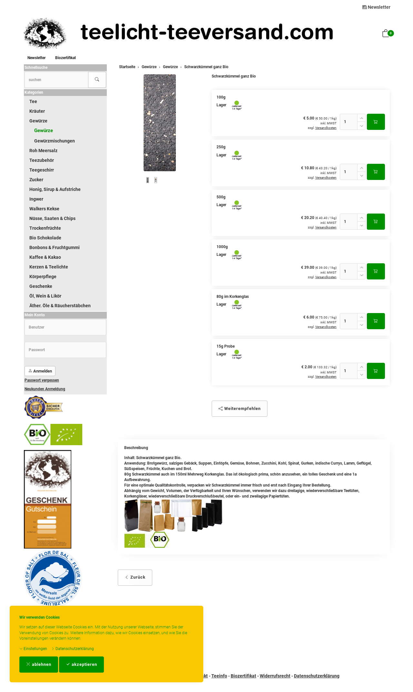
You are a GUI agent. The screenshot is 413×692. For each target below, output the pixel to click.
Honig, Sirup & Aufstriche (55, 189)
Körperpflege (42, 276)
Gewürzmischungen (54, 140)
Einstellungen (33, 648)
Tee (33, 101)
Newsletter (376, 7)
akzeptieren (81, 664)
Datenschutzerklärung (72, 648)
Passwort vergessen (42, 380)
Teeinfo (219, 675)
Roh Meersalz (43, 150)
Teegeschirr (41, 170)
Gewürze (38, 120)
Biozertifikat (65, 58)
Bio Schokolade (45, 237)
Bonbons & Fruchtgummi (54, 247)
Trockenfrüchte (45, 228)
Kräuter (37, 111)
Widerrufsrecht (275, 675)
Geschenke (40, 286)
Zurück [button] (135, 577)
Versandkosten (326, 128)
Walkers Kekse (44, 208)
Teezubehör (41, 160)
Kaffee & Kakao (45, 257)
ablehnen (38, 664)
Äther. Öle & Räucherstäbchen (60, 305)
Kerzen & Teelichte (48, 266)
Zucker (36, 179)
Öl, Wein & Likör (45, 296)
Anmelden (40, 371)
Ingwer (36, 199)
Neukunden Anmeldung (45, 389)
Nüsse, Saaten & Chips (52, 218)
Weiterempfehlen (239, 408)
